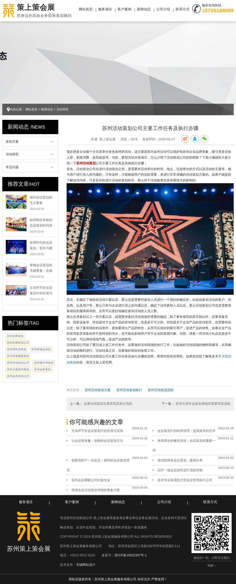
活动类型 (62, 109)
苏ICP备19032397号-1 (131, 555)
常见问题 (12, 167)
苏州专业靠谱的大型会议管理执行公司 (184, 480)
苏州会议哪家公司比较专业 (90, 480)
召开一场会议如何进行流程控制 (180, 470)
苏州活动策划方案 (98, 390)
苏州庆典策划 (15, 336)
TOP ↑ (211, 565)
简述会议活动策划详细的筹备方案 (95, 490)
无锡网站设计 (85, 564)
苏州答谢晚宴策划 (18, 356)
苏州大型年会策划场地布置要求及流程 (203, 403)
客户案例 (124, 9)
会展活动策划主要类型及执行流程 (108, 403)
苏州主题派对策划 (18, 369)
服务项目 (105, 9)
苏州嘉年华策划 (43, 362)
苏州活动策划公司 (18, 362)
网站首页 (86, 9)
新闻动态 (144, 9)
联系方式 (182, 9)
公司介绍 (163, 9)
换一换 (50, 337)
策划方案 (12, 141)
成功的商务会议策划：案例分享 (180, 460)
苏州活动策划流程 (161, 390)
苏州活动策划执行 (129, 390)
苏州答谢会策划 (41, 349)
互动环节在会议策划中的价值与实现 (97, 431)
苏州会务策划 (42, 369)
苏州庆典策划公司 (18, 342)
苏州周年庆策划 (16, 349)
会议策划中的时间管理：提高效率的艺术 (186, 431)
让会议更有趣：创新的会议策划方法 (97, 440)
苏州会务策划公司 (18, 376)
